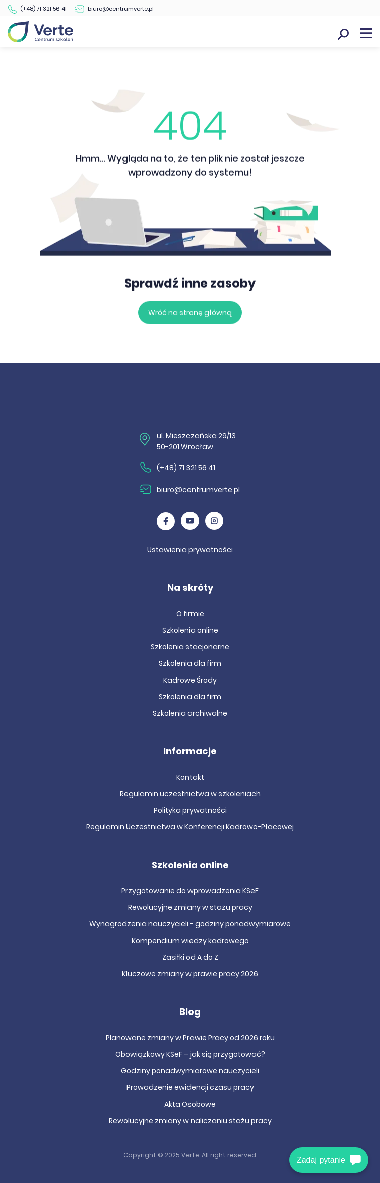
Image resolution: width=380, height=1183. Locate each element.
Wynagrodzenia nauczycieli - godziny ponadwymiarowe (190, 924)
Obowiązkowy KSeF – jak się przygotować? (190, 1054)
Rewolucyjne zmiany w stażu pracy (190, 907)
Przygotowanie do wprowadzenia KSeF (190, 891)
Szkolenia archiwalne (190, 713)
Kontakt (190, 777)
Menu (366, 33)
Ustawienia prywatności (190, 550)
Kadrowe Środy (190, 680)
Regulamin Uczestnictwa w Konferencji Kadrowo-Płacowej (190, 827)
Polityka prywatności (190, 810)
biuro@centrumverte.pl (121, 9)
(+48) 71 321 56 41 (43, 9)
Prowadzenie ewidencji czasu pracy (190, 1087)
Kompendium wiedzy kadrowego (190, 941)
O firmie (190, 614)
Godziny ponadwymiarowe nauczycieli (190, 1071)
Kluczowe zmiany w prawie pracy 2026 (190, 974)
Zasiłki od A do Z (190, 957)
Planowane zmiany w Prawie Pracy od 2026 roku (190, 1038)
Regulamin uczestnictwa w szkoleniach (190, 794)
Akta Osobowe (190, 1104)
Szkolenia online (190, 630)
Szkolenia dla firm (190, 663)
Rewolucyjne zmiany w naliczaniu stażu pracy (190, 1121)
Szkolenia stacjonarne (190, 647)
